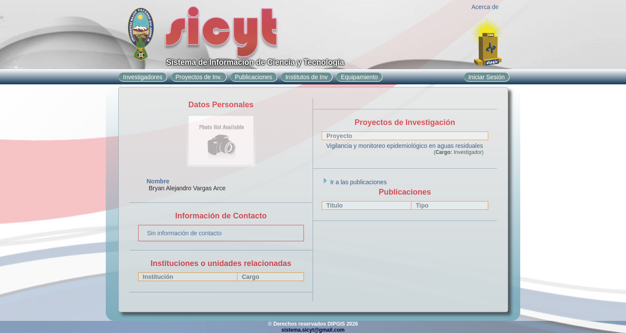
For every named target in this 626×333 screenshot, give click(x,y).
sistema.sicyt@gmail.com (313, 330)
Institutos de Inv (306, 77)
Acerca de (485, 6)
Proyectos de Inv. (199, 77)
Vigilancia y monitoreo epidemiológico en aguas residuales (404, 145)
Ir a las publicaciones (354, 182)
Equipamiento (359, 77)
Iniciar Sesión (486, 77)
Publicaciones (253, 77)
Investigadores (142, 77)
